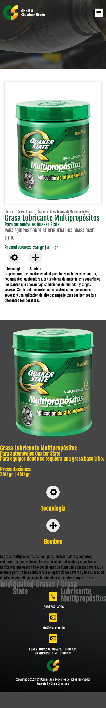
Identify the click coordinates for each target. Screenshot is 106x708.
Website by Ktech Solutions (53, 684)
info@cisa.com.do (53, 628)
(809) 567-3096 (53, 607)
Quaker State (25, 211)
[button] (99, 13)
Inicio (9, 211)
